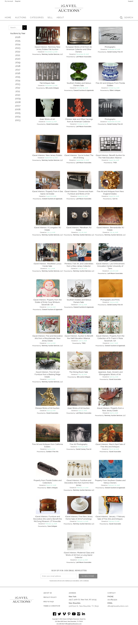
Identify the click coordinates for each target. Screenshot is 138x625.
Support (130, 1)
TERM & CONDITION (51, 606)
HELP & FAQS (48, 602)
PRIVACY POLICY (49, 597)
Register (18, 1)
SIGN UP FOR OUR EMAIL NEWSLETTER (69, 570)
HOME (8, 17)
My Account (9, 1)
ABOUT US (47, 593)
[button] (20, 17)
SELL (50, 17)
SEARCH (128, 17)
